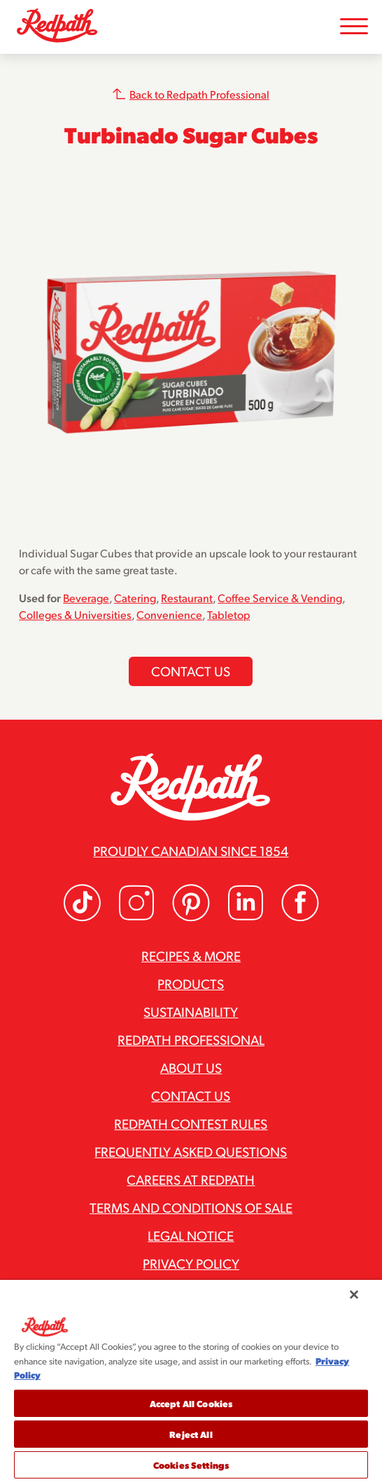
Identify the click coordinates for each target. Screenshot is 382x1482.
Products (190, 983)
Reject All (190, 1434)
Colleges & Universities (75, 614)
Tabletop (228, 614)
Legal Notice (191, 1235)
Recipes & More (191, 955)
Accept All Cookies (191, 1403)
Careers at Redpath (191, 1179)
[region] (191, 1381)
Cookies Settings (191, 1465)
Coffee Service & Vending (280, 597)
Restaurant (187, 597)
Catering (135, 597)
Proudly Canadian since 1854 (190, 850)
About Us (191, 1067)
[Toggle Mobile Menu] (354, 27)
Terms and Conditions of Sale (191, 1207)
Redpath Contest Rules (190, 1123)
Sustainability (190, 1011)
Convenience (169, 614)
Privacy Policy (191, 1263)
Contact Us (190, 1095)
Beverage (86, 597)
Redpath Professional (191, 1039)
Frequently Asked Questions (190, 1151)
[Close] (354, 1294)
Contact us (190, 670)
